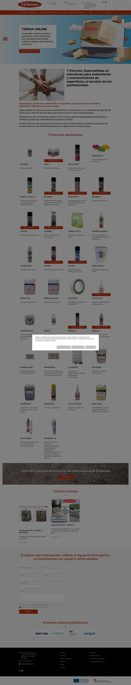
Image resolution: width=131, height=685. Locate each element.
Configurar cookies (63, 347)
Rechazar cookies (78, 347)
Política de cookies (50, 340)
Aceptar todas (90, 347)
